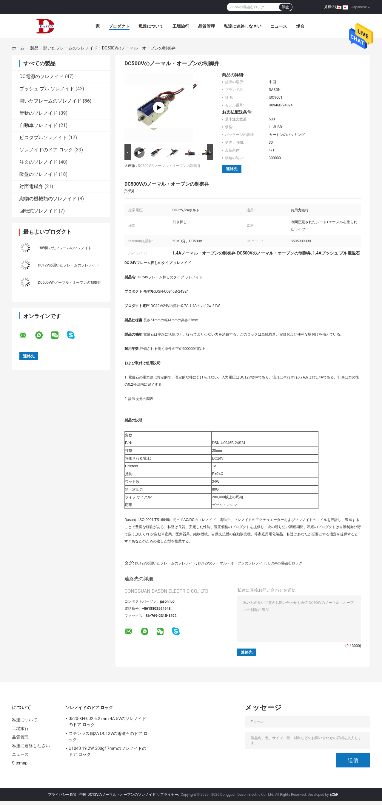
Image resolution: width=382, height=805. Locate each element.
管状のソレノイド (38, 113)
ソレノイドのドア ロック (46, 150)
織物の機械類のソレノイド (48, 198)
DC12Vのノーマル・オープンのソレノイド (232, 563)
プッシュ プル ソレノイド (46, 88)
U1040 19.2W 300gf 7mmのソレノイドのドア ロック (107, 751)
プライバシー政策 (62, 794)
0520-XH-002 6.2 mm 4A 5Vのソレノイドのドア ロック (107, 721)
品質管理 (206, 26)
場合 (300, 26)
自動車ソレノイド (38, 125)
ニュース (278, 26)
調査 (285, 7)
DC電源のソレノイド (41, 76)
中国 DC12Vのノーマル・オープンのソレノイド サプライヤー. (129, 794)
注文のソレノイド (38, 162)
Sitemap (19, 763)
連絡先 (232, 169)
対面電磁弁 (31, 186)
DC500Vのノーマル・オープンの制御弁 (69, 282)
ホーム (18, 48)
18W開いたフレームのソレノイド (65, 248)
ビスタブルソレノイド (43, 137)
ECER (334, 794)
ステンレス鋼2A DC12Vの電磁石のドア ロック (108, 736)
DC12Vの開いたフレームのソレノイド (68, 265)
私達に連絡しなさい (242, 26)
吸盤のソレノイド (38, 174)
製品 (34, 48)
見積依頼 (331, 7)
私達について (151, 26)
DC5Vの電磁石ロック (285, 563)
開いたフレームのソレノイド (70, 48)
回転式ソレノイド (38, 211)
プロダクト (119, 26)
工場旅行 (180, 26)
